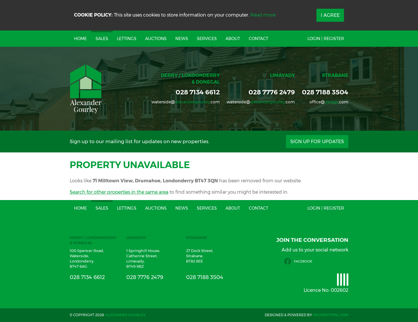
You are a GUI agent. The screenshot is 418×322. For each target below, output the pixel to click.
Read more (262, 15)
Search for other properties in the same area (119, 192)
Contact (258, 38)
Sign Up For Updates (317, 141)
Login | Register (325, 38)
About (233, 38)
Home (80, 38)
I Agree (330, 15)
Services (207, 38)
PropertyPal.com (330, 315)
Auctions (156, 38)
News (181, 38)
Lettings (126, 38)
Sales (102, 38)
